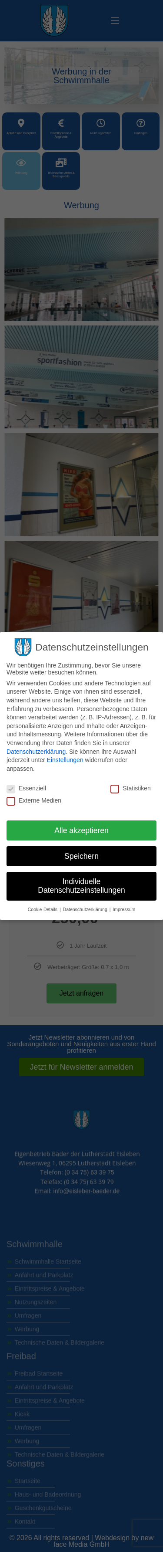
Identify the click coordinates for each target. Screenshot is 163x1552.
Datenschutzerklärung (36, 751)
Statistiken (130, 788)
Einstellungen (65, 759)
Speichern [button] (81, 856)
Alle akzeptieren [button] (81, 830)
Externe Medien (34, 800)
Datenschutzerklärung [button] (86, 909)
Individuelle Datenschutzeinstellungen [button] (81, 886)
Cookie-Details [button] (43, 909)
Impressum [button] (124, 909)
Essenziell (26, 788)
